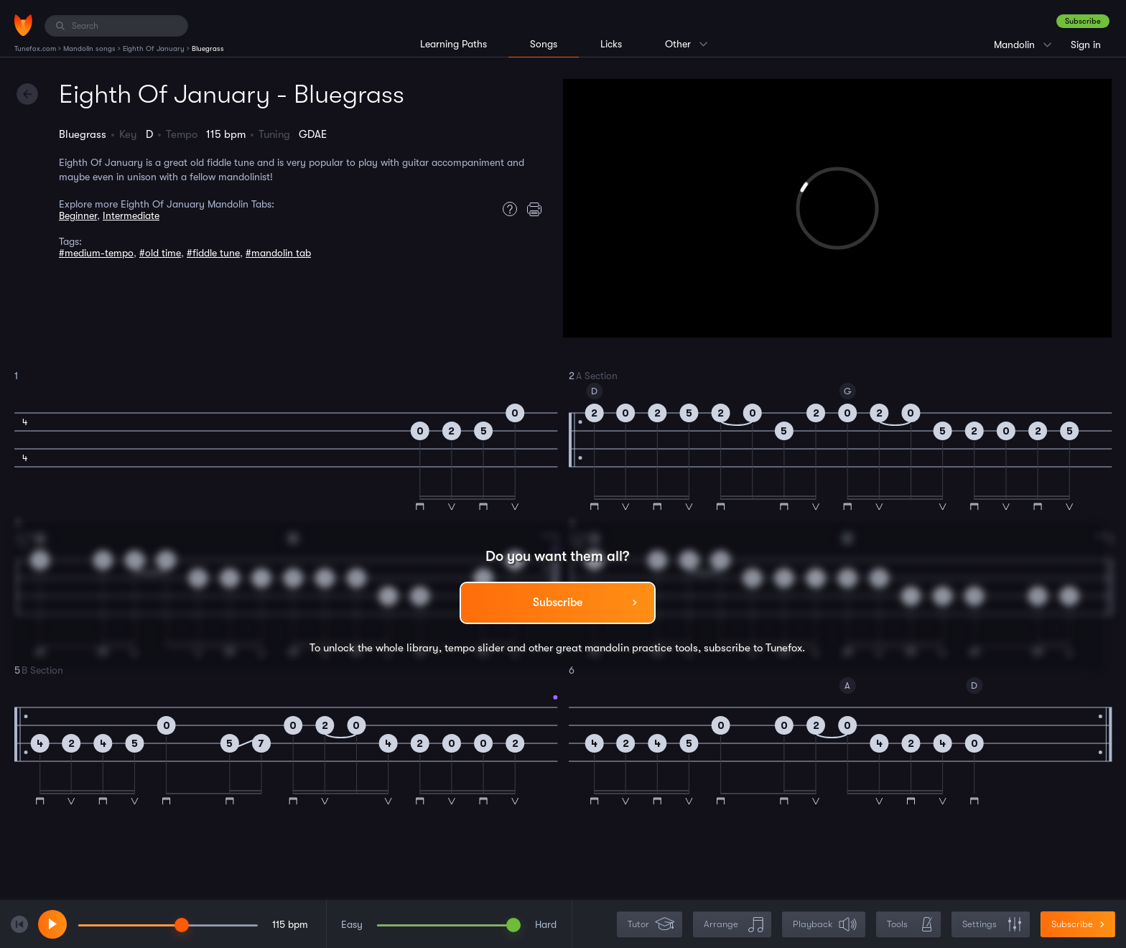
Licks (611, 44)
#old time (160, 253)
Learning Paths (453, 44)
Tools (910, 924)
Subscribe (1083, 21)
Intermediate (131, 215)
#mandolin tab (278, 253)
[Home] (23, 25)
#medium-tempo (96, 253)
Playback (825, 924)
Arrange (733, 924)
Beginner (78, 215)
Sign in (1086, 44)
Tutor (651, 924)
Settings (992, 924)
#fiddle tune (213, 253)
